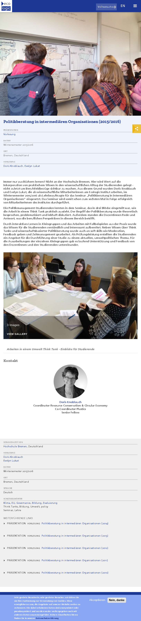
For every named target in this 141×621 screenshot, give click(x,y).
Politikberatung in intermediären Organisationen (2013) (75, 536)
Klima (6, 503)
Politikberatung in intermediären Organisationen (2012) (75, 548)
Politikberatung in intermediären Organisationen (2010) (75, 573)
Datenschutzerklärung (47, 620)
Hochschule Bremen (15, 446)
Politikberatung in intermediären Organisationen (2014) (75, 523)
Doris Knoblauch (13, 166)
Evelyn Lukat (32, 166)
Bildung (37, 503)
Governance (23, 503)
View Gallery (17, 334)
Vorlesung (9, 134)
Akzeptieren (97, 601)
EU (13, 503)
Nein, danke (117, 601)
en (123, 6)
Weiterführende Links (18, 518)
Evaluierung (50, 503)
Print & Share (136, 128)
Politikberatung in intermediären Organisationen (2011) (75, 560)
